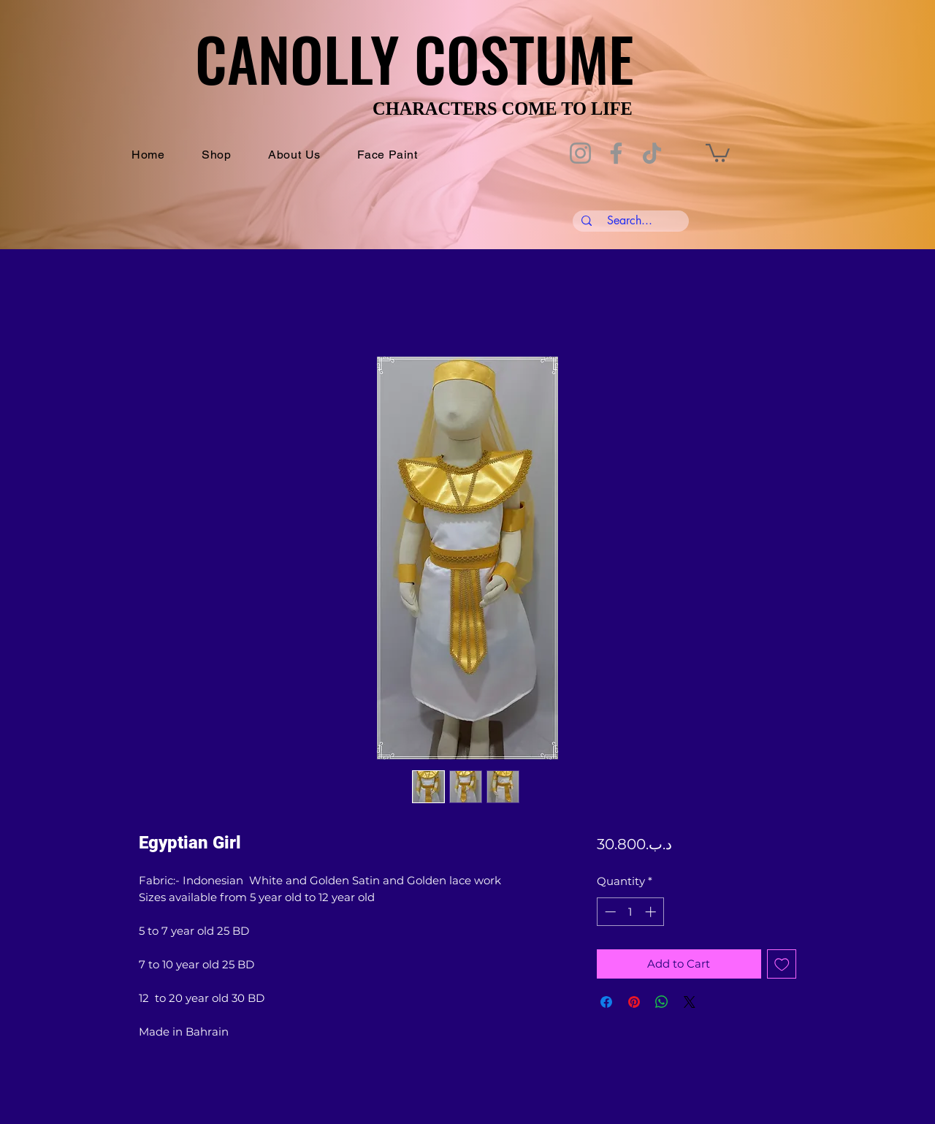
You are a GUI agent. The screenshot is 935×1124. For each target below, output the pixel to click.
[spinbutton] (630, 911)
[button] (718, 152)
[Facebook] (616, 153)
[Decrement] (609, 911)
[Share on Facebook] (606, 1002)
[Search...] (629, 221)
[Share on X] (689, 1002)
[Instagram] (580, 153)
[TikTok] (652, 153)
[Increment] (652, 911)
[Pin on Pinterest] (634, 1002)
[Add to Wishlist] (782, 964)
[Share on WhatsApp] (662, 1002)
